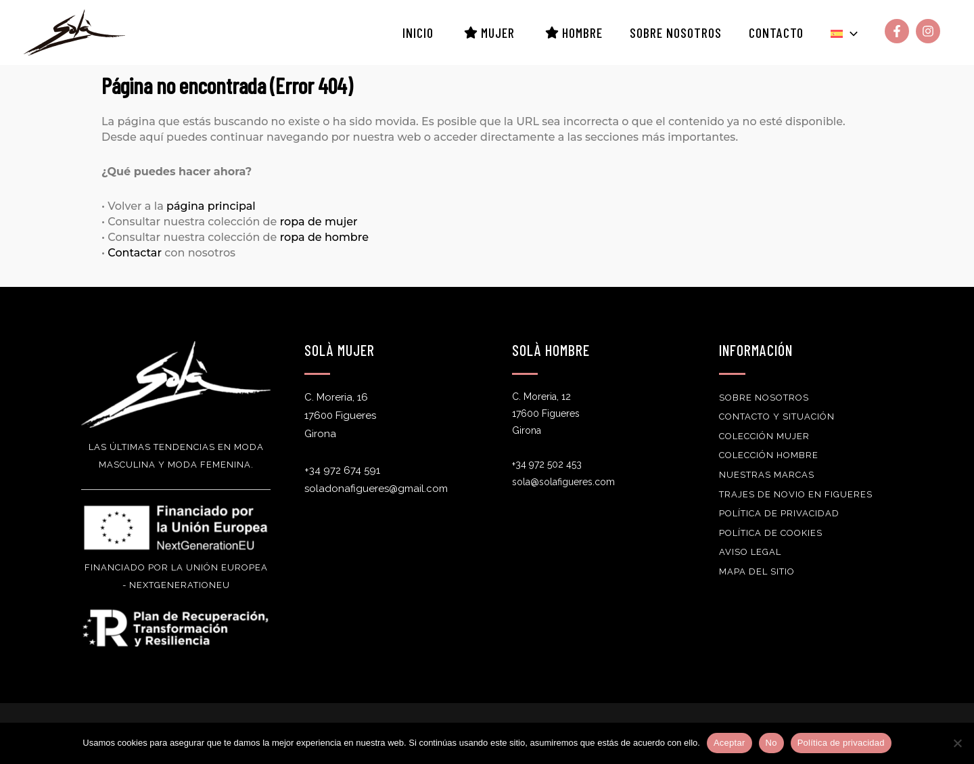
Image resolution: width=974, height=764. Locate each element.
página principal (211, 206)
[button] (844, 32)
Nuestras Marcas (766, 475)
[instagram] (930, 31)
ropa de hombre (324, 237)
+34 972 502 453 (547, 464)
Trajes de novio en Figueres (796, 494)
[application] (850, 32)
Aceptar (729, 743)
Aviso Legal (750, 552)
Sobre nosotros (764, 397)
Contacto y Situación (777, 416)
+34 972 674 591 (342, 470)
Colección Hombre (768, 455)
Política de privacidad (779, 513)
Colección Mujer (764, 436)
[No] (957, 743)
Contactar (135, 252)
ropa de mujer (319, 221)
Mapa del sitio (757, 571)
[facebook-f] (898, 31)
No (771, 743)
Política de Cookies (770, 533)
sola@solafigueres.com (563, 481)
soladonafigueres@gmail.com (376, 488)
